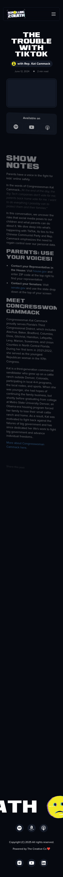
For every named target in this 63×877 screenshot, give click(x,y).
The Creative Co (37, 849)
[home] (16, 14)
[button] (53, 14)
